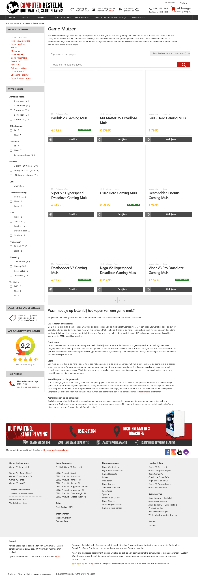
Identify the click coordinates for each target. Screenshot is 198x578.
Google (111, 10)
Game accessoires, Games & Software (72, 17)
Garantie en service (157, 501)
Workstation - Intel (18, 502)
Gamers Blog (62, 521)
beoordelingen (162, 563)
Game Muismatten (19, 57)
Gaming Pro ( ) (20, 261)
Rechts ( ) (18, 196)
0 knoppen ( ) (19, 110)
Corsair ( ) (17, 221)
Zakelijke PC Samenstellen (21, 493)
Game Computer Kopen (159, 470)
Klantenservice (138, 17)
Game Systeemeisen (157, 487)
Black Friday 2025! (64, 507)
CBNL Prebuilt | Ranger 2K (68, 483)
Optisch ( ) (18, 246)
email (57, 556)
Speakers (15, 64)
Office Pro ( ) (19, 275)
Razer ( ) (17, 216)
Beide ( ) (17, 205)
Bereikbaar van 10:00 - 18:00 (158, 12)
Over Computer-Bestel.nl (160, 497)
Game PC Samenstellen (20, 467)
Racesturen (16, 61)
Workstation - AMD (18, 499)
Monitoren (15, 51)
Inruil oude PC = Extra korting (162, 504)
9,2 (25, 345)
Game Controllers (19, 37)
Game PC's (25, 17)
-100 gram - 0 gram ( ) (24, 175)
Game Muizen (17, 54)
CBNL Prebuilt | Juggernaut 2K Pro (72, 486)
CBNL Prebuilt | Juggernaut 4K (70, 489)
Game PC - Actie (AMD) (20, 476)
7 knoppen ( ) (19, 119)
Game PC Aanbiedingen (159, 484)
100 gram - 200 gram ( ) (24, 170)
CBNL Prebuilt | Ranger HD (68, 479)
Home (12, 17)
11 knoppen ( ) (20, 105)
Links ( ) (16, 201)
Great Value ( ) (19, 270)
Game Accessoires (22, 23)
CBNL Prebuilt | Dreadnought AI (71, 496)
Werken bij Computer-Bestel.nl (162, 514)
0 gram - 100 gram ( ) (24, 165)
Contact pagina (155, 508)
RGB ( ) (16, 286)
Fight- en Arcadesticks (20, 40)
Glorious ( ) (18, 235)
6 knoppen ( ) (19, 100)
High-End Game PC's (158, 480)
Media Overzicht (63, 517)
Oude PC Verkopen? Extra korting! (110, 17)
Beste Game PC (155, 473)
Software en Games (19, 68)
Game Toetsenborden (20, 78)
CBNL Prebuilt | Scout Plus (68, 476)
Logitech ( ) (18, 225)
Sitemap (152, 525)
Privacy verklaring (25, 574)
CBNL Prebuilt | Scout (66, 472)
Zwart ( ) (17, 185)
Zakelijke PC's (43, 17)
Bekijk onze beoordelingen (56, 449)
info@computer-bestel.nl (28, 386)
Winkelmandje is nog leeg (182, 12)
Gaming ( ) (18, 266)
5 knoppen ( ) (19, 114)
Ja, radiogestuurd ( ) (22, 154)
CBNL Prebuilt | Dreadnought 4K (71, 493)
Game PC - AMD (17, 483)
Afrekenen (184, 3)
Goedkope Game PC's (158, 477)
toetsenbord (144, 391)
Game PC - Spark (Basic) (20, 472)
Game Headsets (18, 44)
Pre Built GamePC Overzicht (69, 467)
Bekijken (73, 139)
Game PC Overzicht (157, 467)
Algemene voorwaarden (43, 574)
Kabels (14, 47)
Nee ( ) (16, 134)
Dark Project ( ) (20, 230)
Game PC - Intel (16, 479)
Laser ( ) (16, 250)
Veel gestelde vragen (158, 511)
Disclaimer (12, 574)
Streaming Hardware (20, 74)
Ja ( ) (15, 130)
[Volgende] (124, 300)
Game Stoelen (17, 71)
